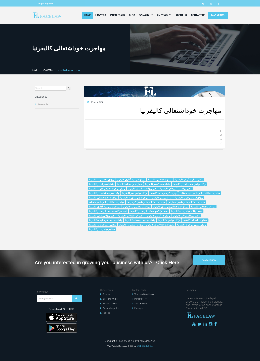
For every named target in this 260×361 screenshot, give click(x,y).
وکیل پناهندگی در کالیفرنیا (157, 184)
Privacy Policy (140, 299)
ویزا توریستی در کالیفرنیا (131, 224)
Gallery (146, 14)
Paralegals (117, 15)
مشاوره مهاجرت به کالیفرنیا (102, 224)
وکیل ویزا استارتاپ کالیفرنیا (186, 215)
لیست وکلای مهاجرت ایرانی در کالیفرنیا (108, 211)
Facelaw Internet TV (111, 303)
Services (164, 14)
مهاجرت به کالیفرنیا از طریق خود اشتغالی (200, 193)
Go (76, 298)
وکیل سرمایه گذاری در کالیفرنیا (104, 193)
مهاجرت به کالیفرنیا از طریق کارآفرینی (146, 202)
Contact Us (198, 15)
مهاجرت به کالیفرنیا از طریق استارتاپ (186, 202)
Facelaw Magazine (111, 308)
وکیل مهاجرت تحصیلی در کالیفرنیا (189, 184)
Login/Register (45, 3)
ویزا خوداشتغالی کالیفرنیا (203, 206)
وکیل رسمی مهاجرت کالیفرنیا (191, 224)
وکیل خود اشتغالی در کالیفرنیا (160, 224)
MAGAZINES (218, 15)
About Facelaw (140, 303)
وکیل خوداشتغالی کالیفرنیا (131, 215)
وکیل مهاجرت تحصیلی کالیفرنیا (140, 220)
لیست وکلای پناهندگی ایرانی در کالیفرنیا (149, 211)
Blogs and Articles (110, 299)
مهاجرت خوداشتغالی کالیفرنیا (103, 197)
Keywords (48, 70)
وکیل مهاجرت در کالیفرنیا (134, 193)
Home (87, 15)
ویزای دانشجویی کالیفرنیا (160, 179)
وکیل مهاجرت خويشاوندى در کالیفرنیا (107, 188)
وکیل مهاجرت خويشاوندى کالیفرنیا (105, 220)
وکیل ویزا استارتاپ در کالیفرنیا (142, 188)
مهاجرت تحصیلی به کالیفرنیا (136, 206)
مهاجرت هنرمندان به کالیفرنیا (134, 197)
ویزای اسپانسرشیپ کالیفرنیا (189, 197)
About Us (181, 15)
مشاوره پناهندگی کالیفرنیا (195, 220)
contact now (209, 260)
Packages (138, 308)
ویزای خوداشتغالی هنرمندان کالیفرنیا (170, 206)
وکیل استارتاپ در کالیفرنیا (101, 184)
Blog (132, 15)
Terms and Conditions (144, 294)
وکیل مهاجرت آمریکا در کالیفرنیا (175, 188)
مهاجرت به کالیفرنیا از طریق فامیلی (106, 202)
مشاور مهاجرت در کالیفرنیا (102, 229)
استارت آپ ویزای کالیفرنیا (129, 184)
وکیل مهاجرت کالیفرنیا (169, 220)
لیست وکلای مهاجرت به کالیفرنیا (186, 211)
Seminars (107, 294)
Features (106, 313)
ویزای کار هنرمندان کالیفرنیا (163, 193)
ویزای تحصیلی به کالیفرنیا (101, 179)
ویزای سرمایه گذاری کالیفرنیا (131, 179)
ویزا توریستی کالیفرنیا (161, 197)
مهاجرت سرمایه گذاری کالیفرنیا (104, 206)
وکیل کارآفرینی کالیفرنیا (158, 215)
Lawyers (100, 15)
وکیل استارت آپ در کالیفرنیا (189, 179)
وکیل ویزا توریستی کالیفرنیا (102, 215)
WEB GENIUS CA (145, 346)
